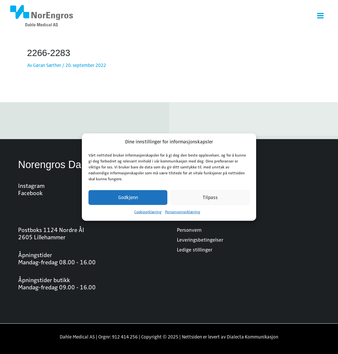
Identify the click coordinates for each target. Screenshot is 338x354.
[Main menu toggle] (320, 15)
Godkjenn (128, 197)
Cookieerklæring (148, 212)
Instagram (31, 186)
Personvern (189, 230)
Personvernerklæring (182, 212)
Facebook (30, 193)
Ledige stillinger (194, 250)
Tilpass (210, 197)
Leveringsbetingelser (200, 240)
